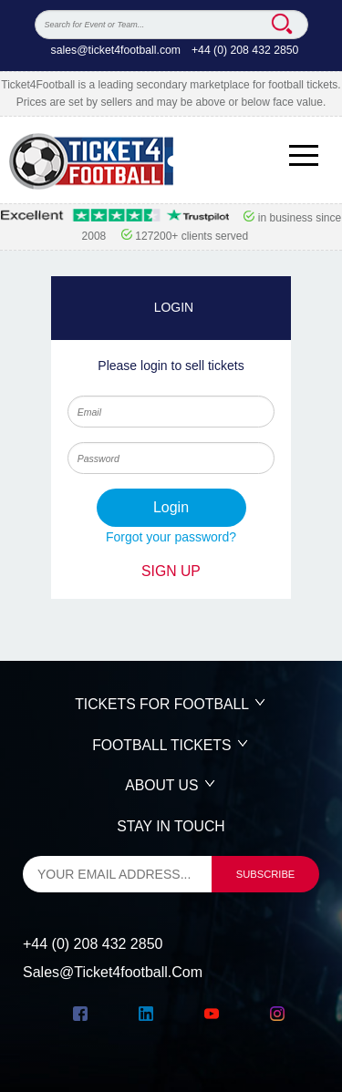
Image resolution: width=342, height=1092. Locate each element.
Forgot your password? (171, 537)
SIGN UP (171, 571)
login (171, 507)
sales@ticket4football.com (116, 50)
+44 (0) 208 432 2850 (245, 50)
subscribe (265, 874)
